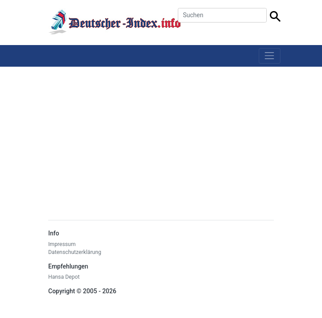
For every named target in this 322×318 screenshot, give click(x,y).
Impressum (62, 244)
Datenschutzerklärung (74, 252)
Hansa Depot (64, 277)
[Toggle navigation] (269, 56)
